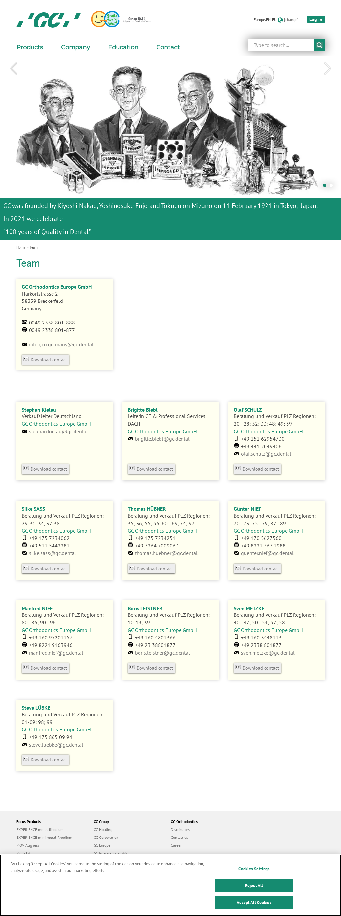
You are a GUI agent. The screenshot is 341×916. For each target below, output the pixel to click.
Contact (168, 47)
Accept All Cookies (254, 909)
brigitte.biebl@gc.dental (162, 439)
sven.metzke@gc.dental (268, 652)
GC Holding (103, 829)
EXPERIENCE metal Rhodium (40, 829)
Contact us (179, 837)
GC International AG (110, 853)
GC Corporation (106, 837)
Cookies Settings (253, 875)
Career (176, 845)
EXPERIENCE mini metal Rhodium (44, 837)
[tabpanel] (170, 148)
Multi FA (23, 853)
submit (319, 45)
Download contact (49, 360)
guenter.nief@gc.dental (267, 553)
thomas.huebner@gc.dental (166, 553)
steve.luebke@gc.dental (56, 744)
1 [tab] (326, 187)
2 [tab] (333, 187)
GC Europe (102, 845)
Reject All (254, 892)
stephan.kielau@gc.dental (58, 431)
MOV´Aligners (27, 845)
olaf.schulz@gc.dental (266, 453)
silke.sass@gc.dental (52, 553)
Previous (13, 69)
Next (327, 69)
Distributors (180, 829)
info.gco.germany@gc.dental (61, 344)
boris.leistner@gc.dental (162, 652)
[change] (291, 19)
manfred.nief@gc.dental (56, 652)
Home (21, 247)
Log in (315, 19)
